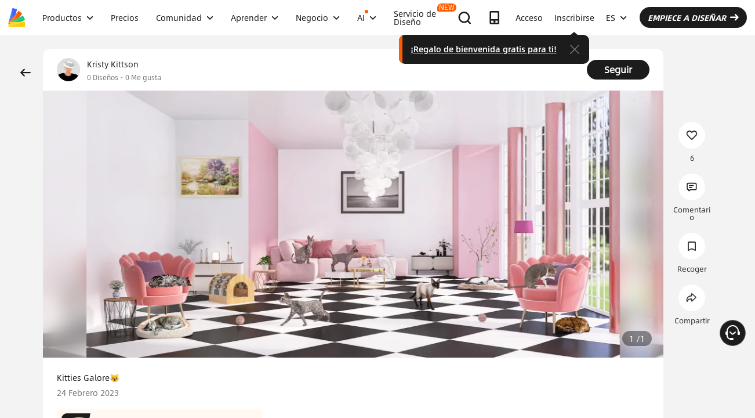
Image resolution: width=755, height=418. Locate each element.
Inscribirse (574, 17)
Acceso (529, 17)
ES (616, 17)
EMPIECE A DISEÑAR (693, 17)
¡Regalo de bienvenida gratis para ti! (484, 49)
